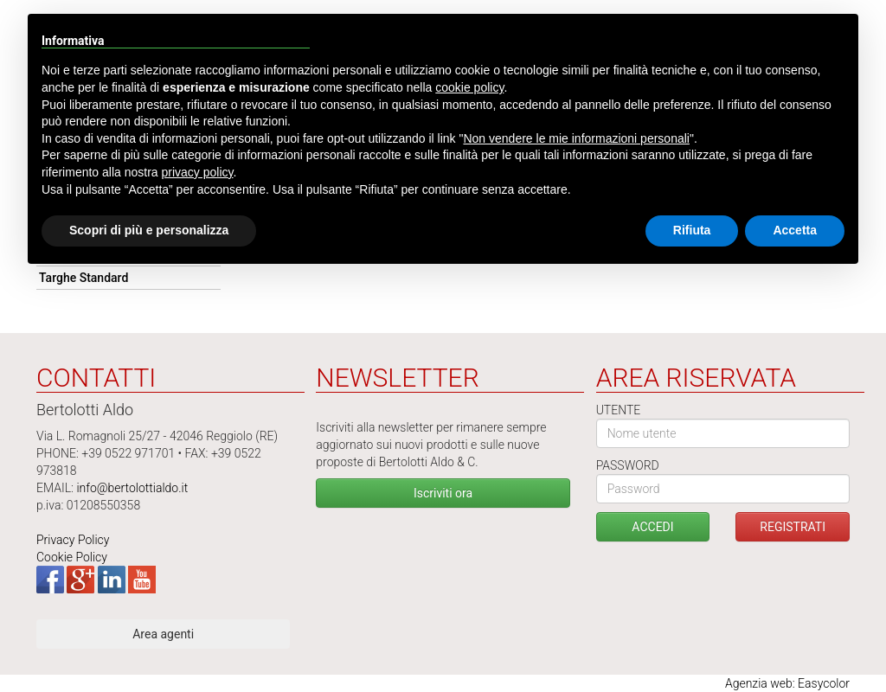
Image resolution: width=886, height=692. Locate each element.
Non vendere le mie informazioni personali (576, 138)
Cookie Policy (71, 557)
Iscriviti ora (443, 493)
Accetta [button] (795, 230)
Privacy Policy (72, 540)
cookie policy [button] (469, 87)
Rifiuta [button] (692, 230)
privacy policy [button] (198, 172)
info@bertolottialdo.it (132, 488)
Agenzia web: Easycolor (787, 683)
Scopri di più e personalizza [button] (148, 230)
